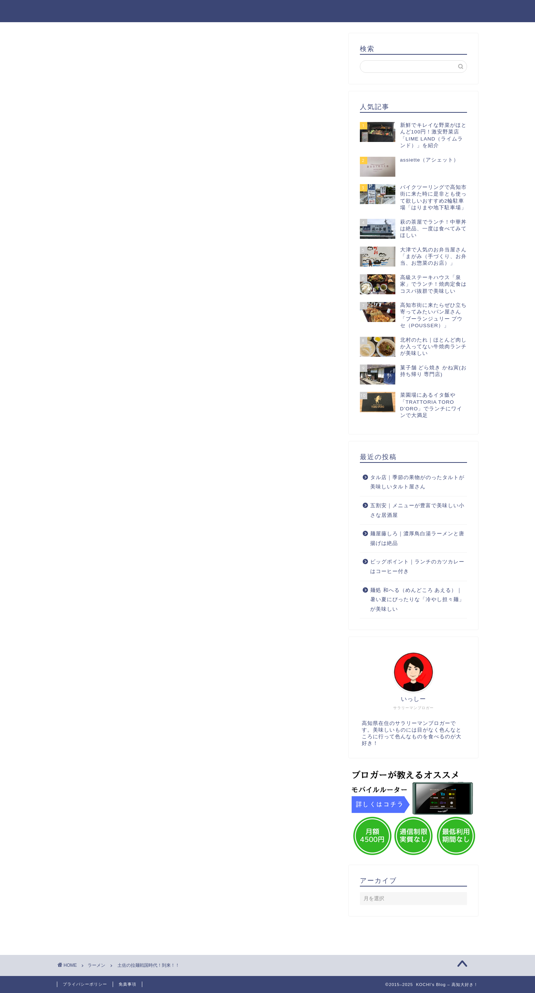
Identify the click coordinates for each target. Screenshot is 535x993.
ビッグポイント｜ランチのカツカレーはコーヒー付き (417, 566)
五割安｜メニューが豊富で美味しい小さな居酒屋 (417, 510)
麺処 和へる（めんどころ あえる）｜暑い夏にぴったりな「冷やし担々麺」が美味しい (417, 599)
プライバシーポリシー (85, 984)
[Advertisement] (197, 167)
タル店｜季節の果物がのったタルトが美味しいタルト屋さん (417, 482)
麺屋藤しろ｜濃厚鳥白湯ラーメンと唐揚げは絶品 (417, 538)
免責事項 (127, 984)
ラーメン (80, 48)
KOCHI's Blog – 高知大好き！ (267, 11)
